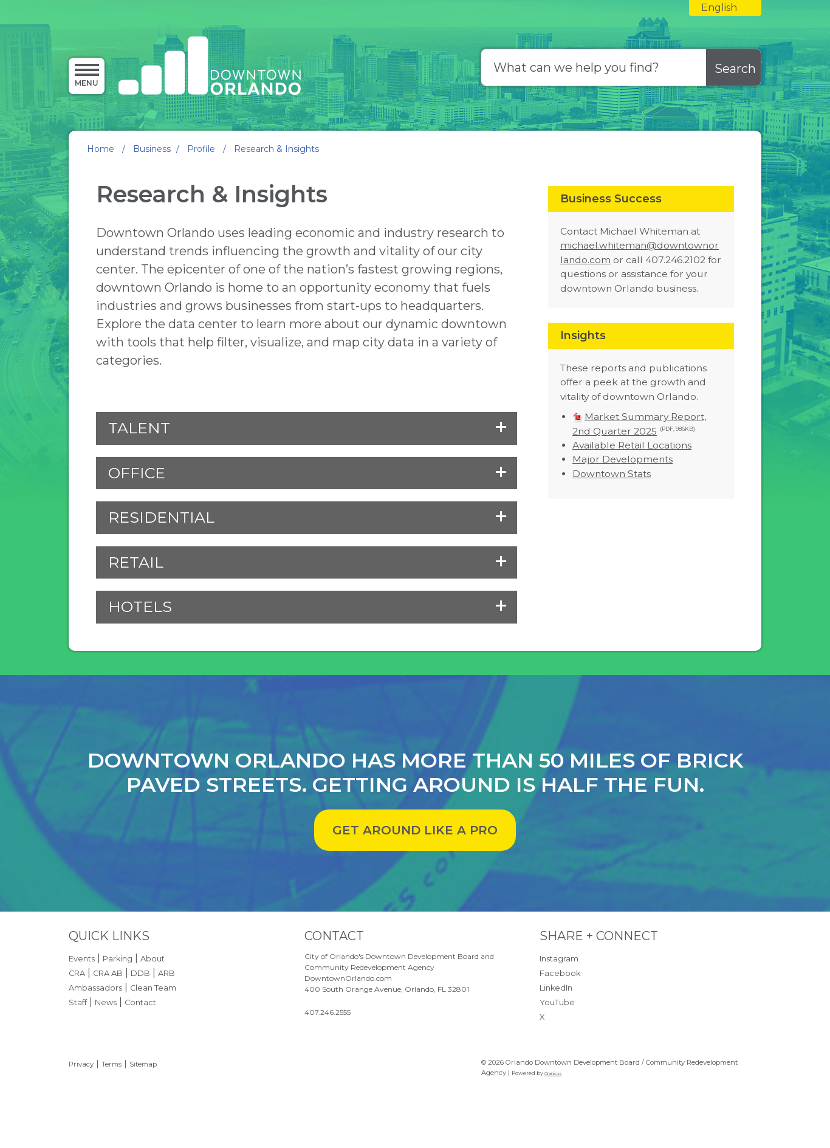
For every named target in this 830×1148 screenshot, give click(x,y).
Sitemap (143, 1064)
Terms (111, 1064)
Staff (78, 1002)
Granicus (553, 1073)
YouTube (557, 1002)
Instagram (559, 958)
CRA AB (108, 973)
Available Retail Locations (631, 445)
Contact (140, 1002)
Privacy (81, 1064)
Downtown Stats (611, 473)
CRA (77, 973)
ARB (166, 973)
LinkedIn (556, 987)
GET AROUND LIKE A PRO (415, 830)
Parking (117, 958)
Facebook (560, 973)
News (106, 1002)
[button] (306, 428)
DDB (140, 973)
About (152, 958)
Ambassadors (95, 987)
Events (82, 958)
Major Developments (622, 459)
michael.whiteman (603, 245)
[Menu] (86, 75)
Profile (202, 148)
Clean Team (153, 987)
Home (100, 148)
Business (152, 148)
